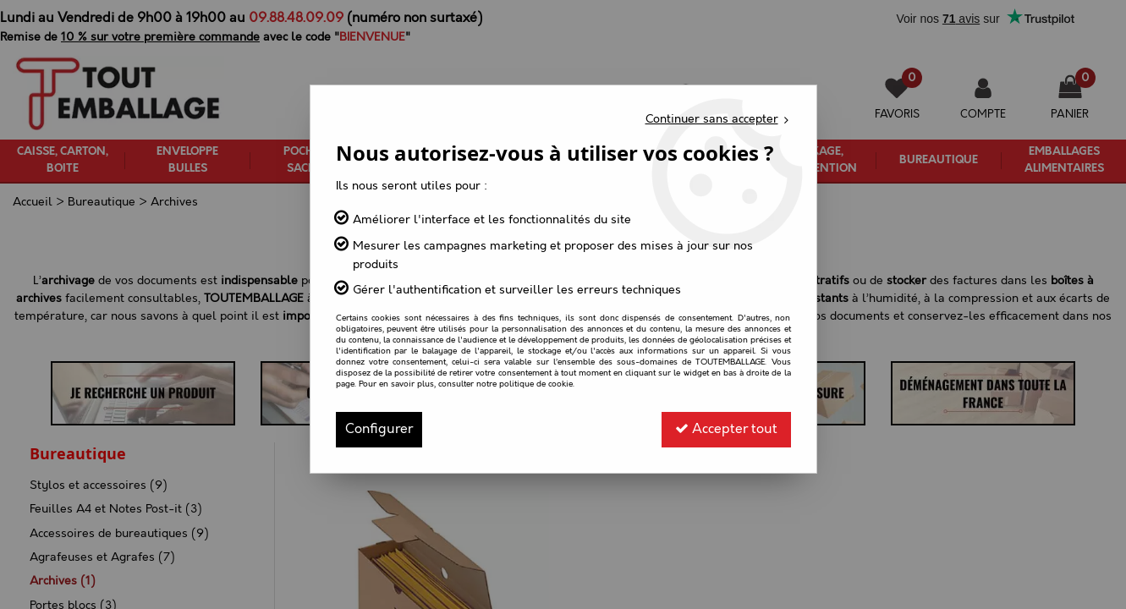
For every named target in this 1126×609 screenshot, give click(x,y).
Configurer (379, 429)
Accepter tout (726, 429)
